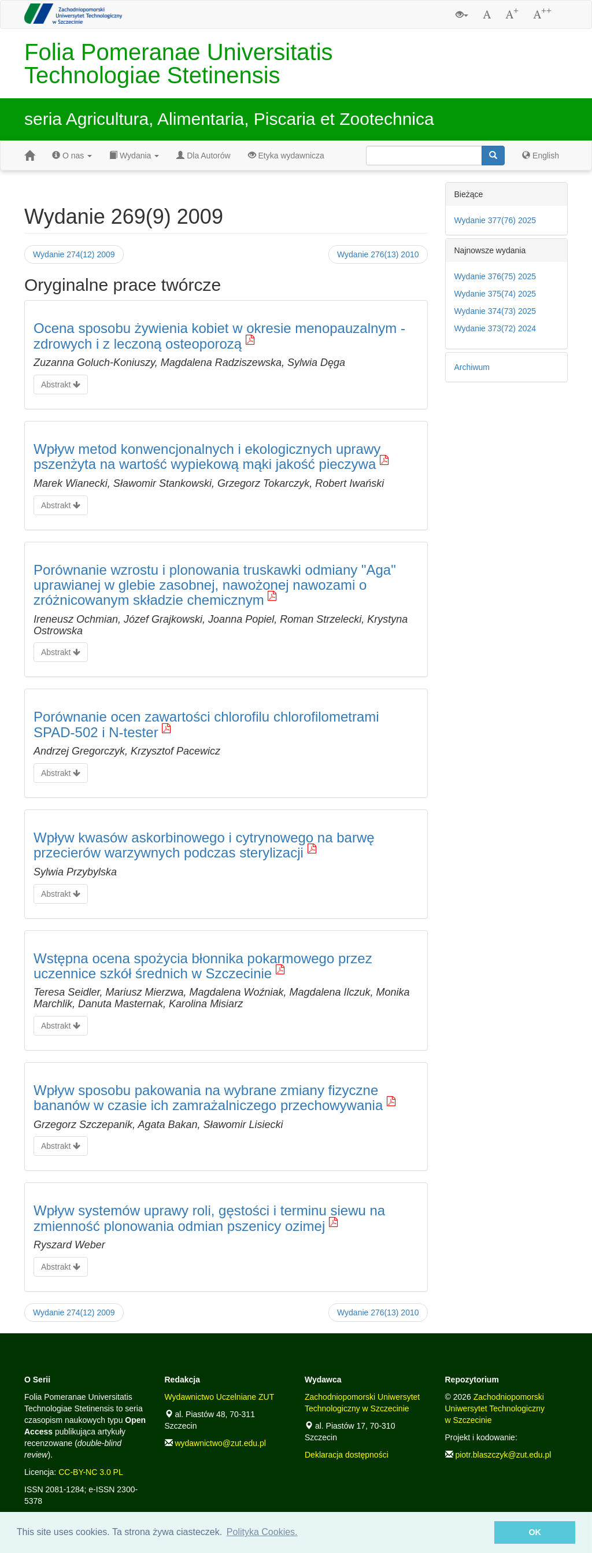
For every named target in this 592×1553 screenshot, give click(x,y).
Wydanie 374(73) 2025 (495, 311)
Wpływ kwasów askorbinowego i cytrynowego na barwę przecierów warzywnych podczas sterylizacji (204, 845)
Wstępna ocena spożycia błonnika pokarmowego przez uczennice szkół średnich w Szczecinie (203, 966)
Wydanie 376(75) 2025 (495, 276)
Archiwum (472, 367)
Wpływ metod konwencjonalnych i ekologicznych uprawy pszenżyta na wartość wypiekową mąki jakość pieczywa (207, 456)
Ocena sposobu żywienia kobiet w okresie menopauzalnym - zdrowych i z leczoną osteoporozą (219, 335)
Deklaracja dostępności (346, 1454)
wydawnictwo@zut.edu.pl (220, 1443)
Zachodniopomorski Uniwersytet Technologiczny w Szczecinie (495, 1408)
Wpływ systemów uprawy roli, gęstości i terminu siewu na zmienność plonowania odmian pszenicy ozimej (209, 1218)
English (540, 155)
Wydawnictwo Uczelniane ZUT (220, 1397)
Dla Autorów (203, 155)
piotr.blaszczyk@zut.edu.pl (503, 1454)
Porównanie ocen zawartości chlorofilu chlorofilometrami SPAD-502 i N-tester (206, 724)
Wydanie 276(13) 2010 (378, 254)
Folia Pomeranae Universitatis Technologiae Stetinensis (178, 63)
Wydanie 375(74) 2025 (495, 293)
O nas (72, 155)
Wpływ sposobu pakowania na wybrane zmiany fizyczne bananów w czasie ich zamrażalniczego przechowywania (208, 1097)
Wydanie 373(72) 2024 (495, 328)
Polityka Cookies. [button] (262, 1532)
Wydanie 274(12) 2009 (74, 254)
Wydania (134, 155)
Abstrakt (60, 384)
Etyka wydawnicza (286, 155)
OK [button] (534, 1532)
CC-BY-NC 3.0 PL (90, 1472)
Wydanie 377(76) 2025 (495, 220)
